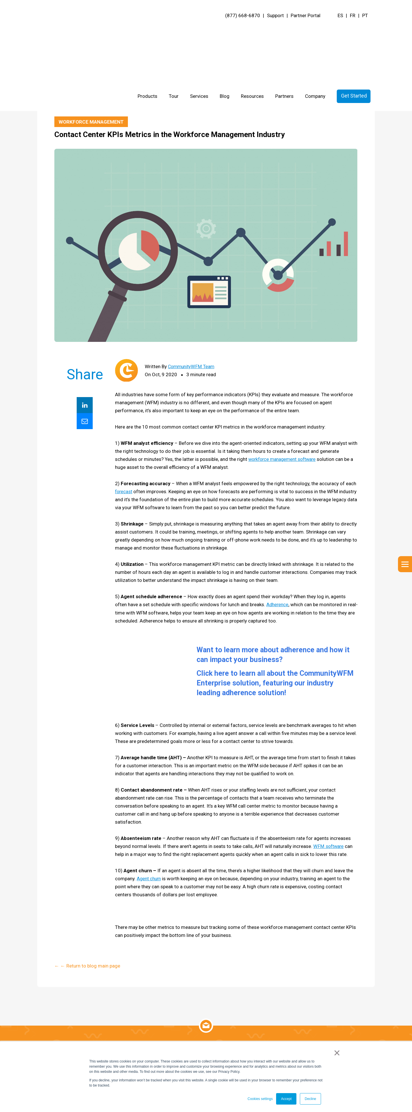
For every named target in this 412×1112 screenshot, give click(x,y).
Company (315, 30)
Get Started (354, 30)
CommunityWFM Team (192, 367)
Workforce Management (92, 122)
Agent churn (150, 880)
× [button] (337, 1053)
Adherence (278, 605)
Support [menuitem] (275, 15)
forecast (124, 492)
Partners (284, 30)
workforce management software (284, 459)
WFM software (329, 847)
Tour (174, 30)
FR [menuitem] (352, 15)
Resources (252, 30)
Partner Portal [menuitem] (305, 15)
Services (199, 30)
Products (147, 30)
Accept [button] (286, 1099)
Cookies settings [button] (260, 1099)
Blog (224, 30)
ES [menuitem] (340, 15)
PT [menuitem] (365, 15)
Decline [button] (310, 1099)
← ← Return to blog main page (87, 104)
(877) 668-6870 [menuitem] (242, 15)
